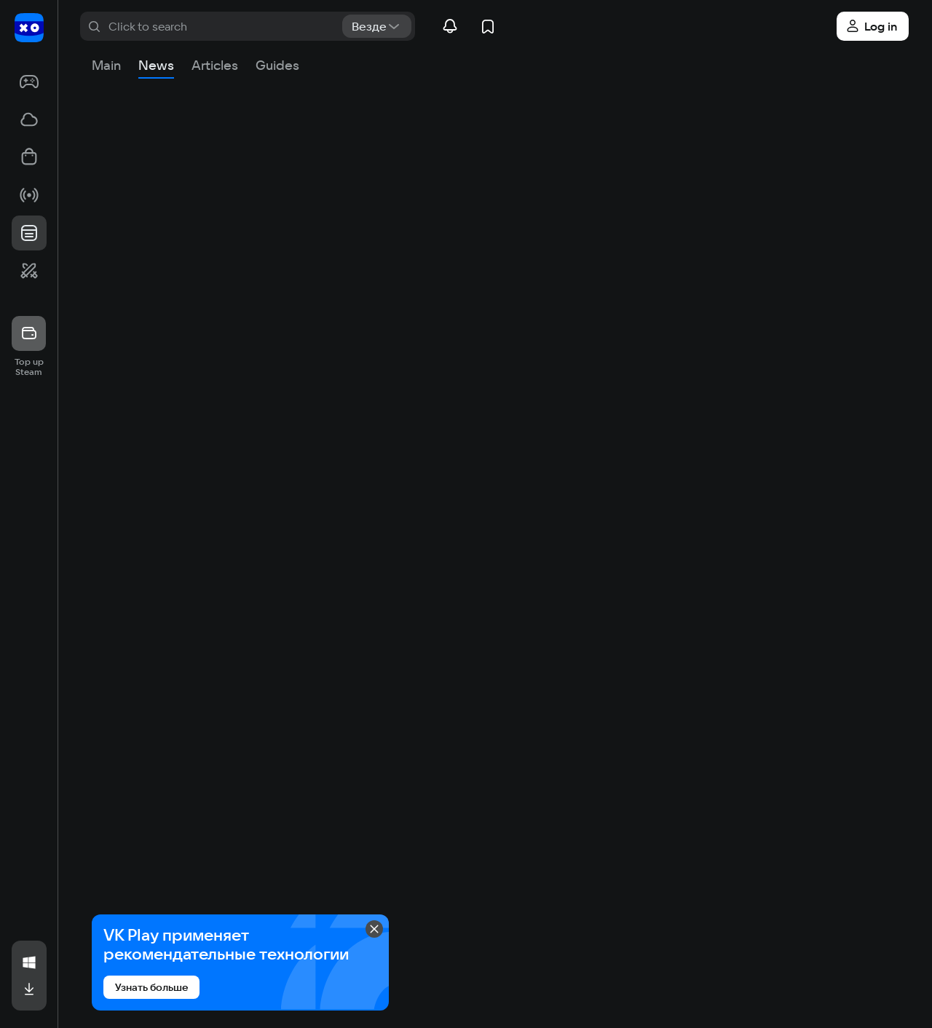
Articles (214, 65)
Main (106, 65)
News (156, 65)
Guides (277, 65)
